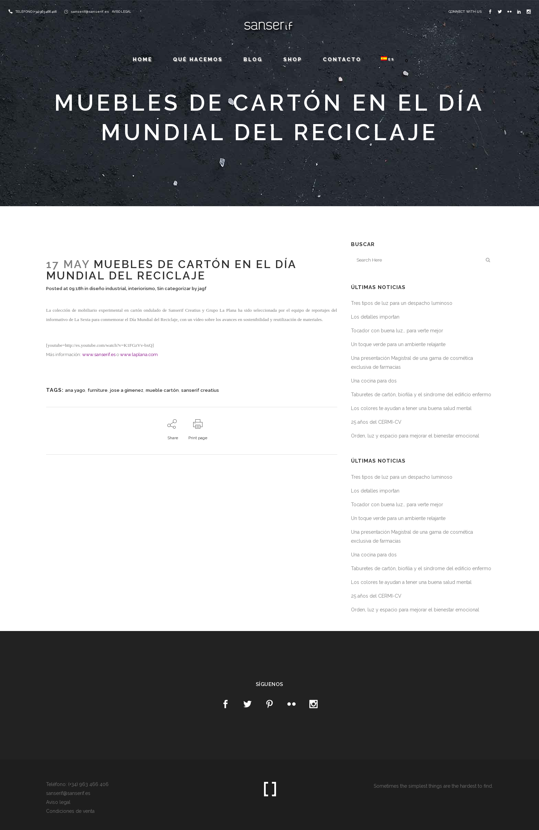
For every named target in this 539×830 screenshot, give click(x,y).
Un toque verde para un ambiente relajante (398, 344)
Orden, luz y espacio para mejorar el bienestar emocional (415, 436)
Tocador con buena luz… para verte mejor (397, 330)
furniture (98, 390)
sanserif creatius (200, 390)
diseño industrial (107, 288)
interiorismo (141, 288)
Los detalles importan (375, 317)
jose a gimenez (126, 390)
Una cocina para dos (374, 381)
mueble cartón (162, 390)
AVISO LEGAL (121, 11)
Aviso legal (58, 802)
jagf (202, 288)
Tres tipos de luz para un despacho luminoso (401, 303)
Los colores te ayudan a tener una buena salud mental (411, 408)
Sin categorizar (174, 288)
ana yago (75, 390)
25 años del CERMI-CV (376, 422)
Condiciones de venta (70, 811)
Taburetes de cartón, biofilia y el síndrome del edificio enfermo (421, 394)
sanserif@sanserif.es (90, 11)
